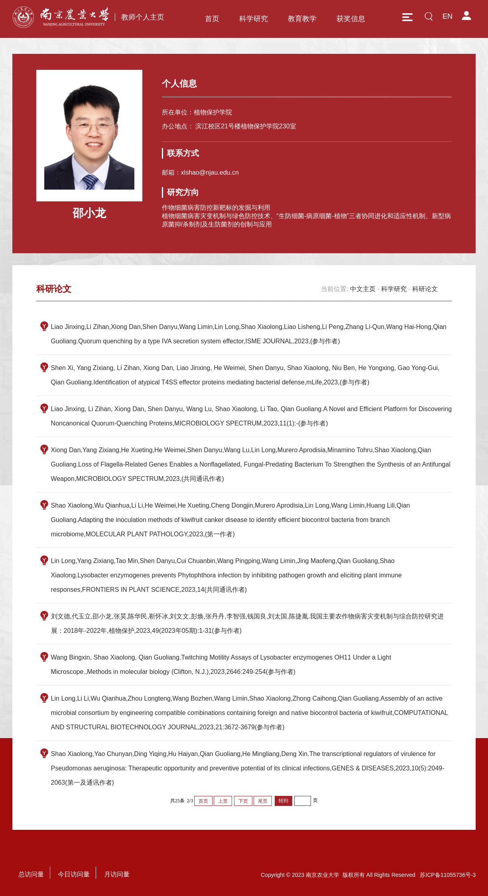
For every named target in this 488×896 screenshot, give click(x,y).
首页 (212, 19)
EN (448, 16)
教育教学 (302, 19)
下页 (243, 801)
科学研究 (253, 19)
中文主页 (363, 289)
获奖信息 (350, 19)
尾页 (263, 801)
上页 (223, 801)
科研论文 (425, 289)
